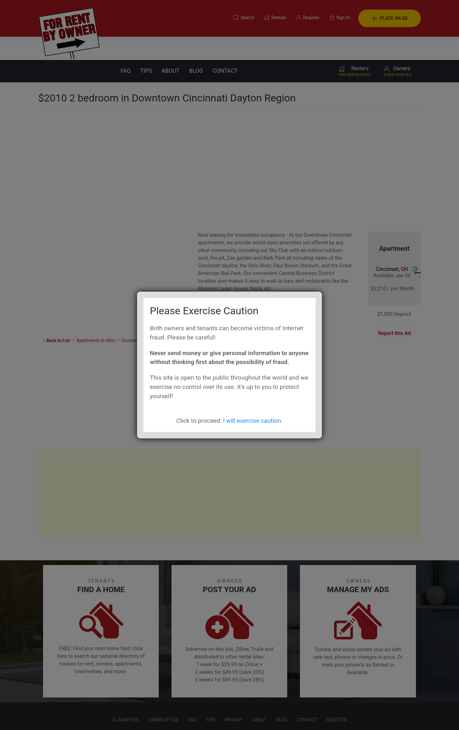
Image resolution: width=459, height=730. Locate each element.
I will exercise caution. (253, 420)
